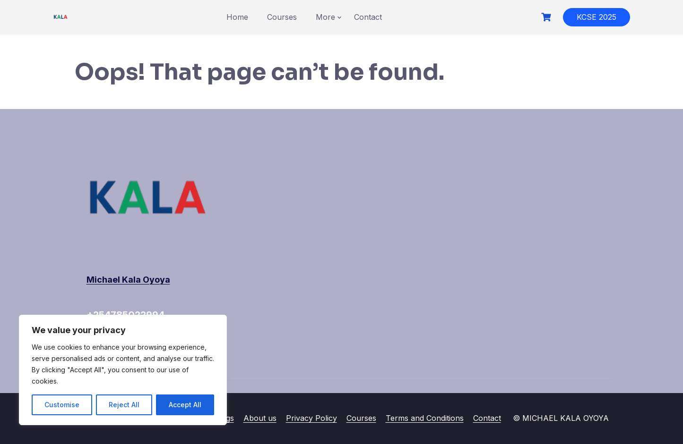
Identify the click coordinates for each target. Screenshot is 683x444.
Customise (61, 405)
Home (237, 17)
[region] (123, 370)
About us (260, 418)
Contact (368, 17)
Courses (282, 17)
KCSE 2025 (596, 17)
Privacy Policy (311, 418)
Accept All (185, 405)
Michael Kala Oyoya (128, 280)
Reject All (124, 405)
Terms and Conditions (425, 418)
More (325, 17)
